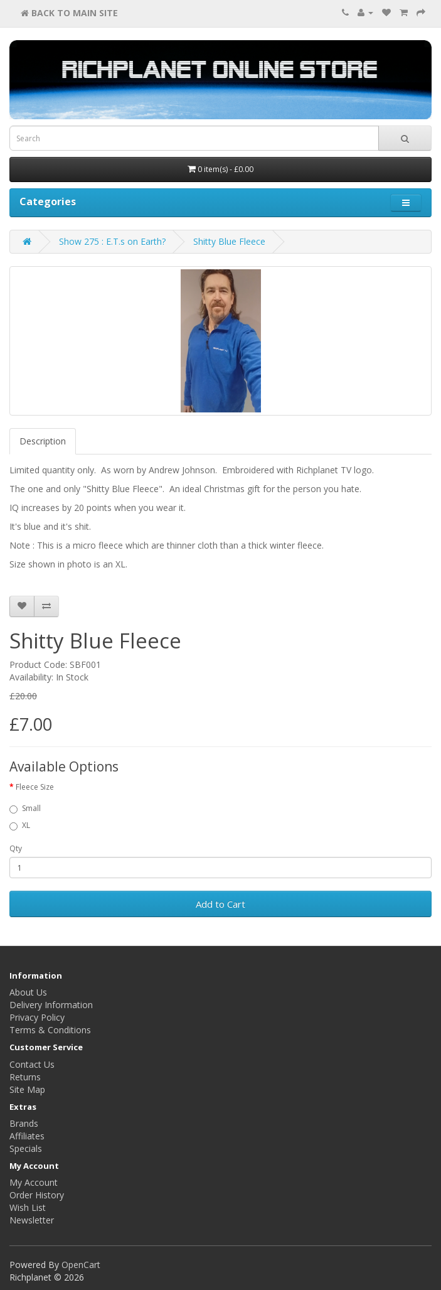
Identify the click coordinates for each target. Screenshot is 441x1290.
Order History (36, 1195)
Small (25, 808)
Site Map (27, 1089)
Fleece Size (35, 787)
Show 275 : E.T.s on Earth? (112, 241)
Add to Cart (220, 904)
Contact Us (32, 1064)
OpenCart (80, 1265)
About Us (28, 992)
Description (42, 441)
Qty (15, 848)
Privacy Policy (37, 1017)
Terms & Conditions (50, 1030)
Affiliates (27, 1136)
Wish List (27, 1207)
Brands (23, 1123)
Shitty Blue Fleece (229, 241)
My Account (33, 1182)
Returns (25, 1077)
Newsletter (31, 1220)
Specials (25, 1148)
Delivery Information (51, 1005)
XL (19, 825)
